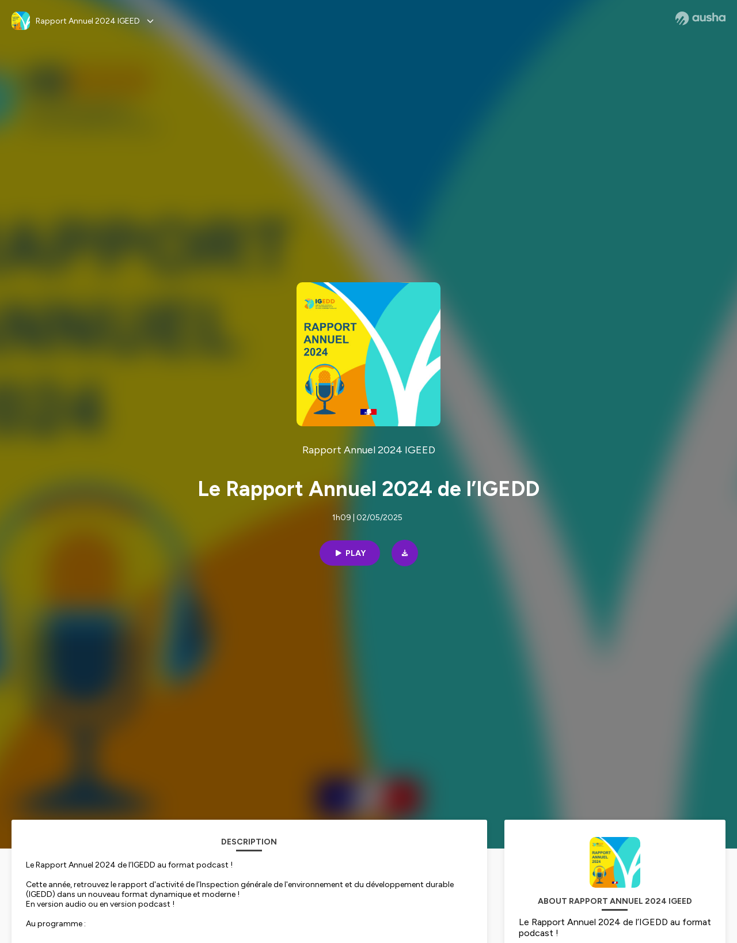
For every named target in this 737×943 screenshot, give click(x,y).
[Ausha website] (700, 18)
